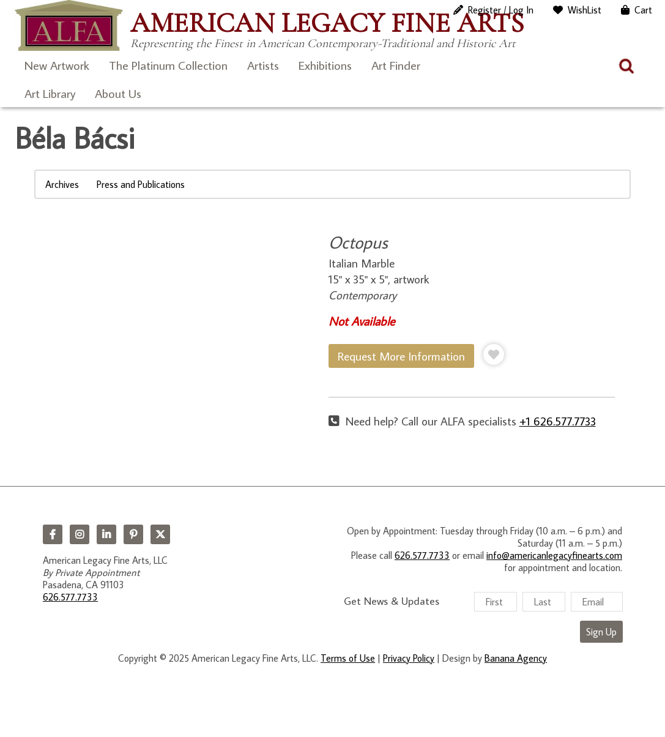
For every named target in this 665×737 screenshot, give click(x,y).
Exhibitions (325, 65)
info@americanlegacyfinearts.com (554, 555)
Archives (62, 184)
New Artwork (56, 65)
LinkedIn (106, 534)
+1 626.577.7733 (557, 420)
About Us (118, 93)
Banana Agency (516, 658)
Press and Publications (141, 184)
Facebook (52, 534)
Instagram (79, 534)
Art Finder (395, 65)
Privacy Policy (408, 658)
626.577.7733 (70, 597)
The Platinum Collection (168, 65)
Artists (263, 65)
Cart (643, 10)
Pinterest (133, 534)
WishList (584, 10)
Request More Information (401, 356)
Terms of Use (348, 658)
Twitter (160, 534)
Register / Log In (500, 10)
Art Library (49, 93)
